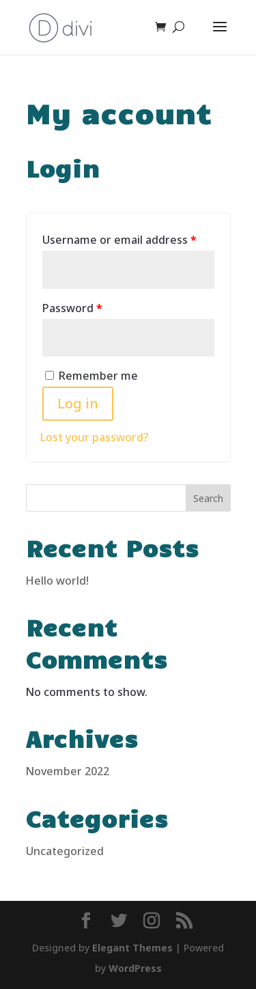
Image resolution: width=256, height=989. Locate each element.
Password (72, 308)
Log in (77, 403)
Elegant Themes (132, 947)
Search (208, 498)
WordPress (135, 968)
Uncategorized (65, 851)
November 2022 (67, 771)
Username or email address (119, 239)
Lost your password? (94, 437)
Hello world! (57, 580)
